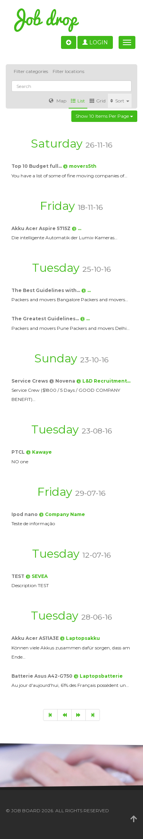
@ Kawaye (39, 452)
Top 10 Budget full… (37, 166)
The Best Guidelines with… (46, 290)
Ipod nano (25, 514)
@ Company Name (62, 514)
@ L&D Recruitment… (103, 381)
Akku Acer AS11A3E (35, 638)
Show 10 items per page (104, 116)
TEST (18, 576)
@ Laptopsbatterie (98, 676)
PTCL (18, 452)
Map (57, 101)
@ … (76, 228)
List (78, 101)
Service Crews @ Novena (43, 381)
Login (95, 42)
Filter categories (31, 71)
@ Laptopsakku (80, 638)
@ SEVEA (37, 576)
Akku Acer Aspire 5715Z (41, 228)
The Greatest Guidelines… (45, 318)
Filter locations (68, 71)
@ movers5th (79, 166)
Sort (119, 101)
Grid (98, 101)
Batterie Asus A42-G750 (42, 676)
